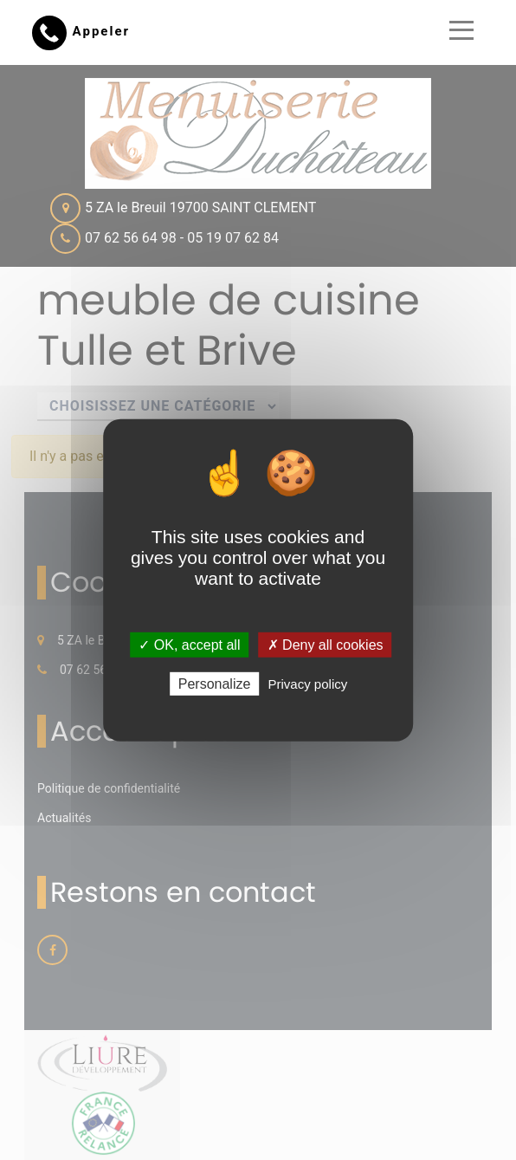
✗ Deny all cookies (326, 644)
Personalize (214, 684)
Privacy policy (308, 684)
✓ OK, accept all (189, 644)
